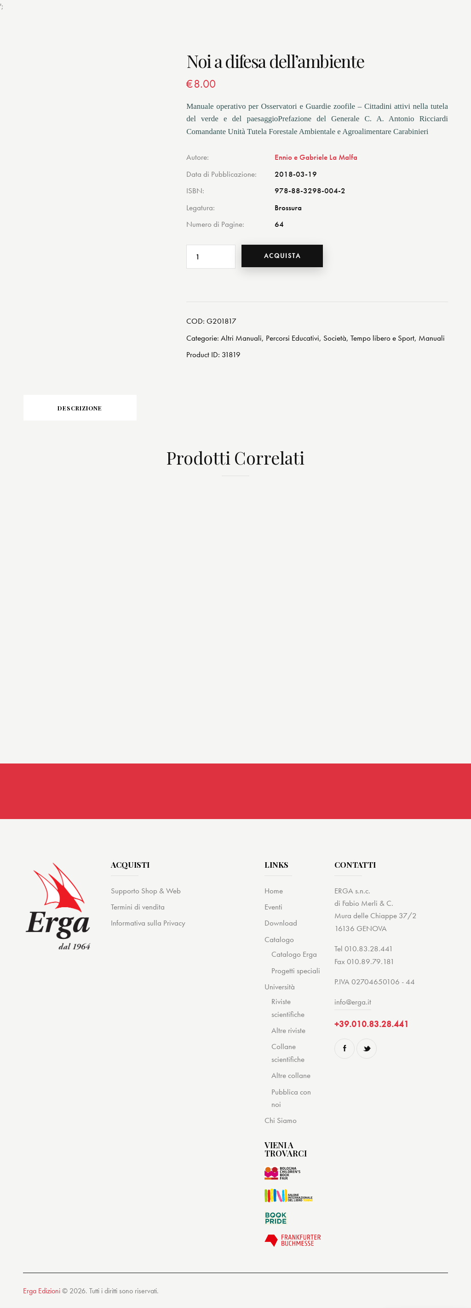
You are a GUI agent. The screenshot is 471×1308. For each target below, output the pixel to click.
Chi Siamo (280, 1122)
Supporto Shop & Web (146, 892)
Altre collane (290, 1077)
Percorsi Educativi (292, 338)
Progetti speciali (295, 972)
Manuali (432, 338)
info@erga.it (352, 1004)
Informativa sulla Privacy (148, 925)
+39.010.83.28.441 (371, 1026)
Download (280, 925)
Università (279, 988)
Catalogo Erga (294, 956)
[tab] (87, 408)
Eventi (273, 909)
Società (334, 338)
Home (273, 892)
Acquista (283, 256)
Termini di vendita (138, 909)
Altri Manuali (241, 338)
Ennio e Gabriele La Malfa (316, 157)
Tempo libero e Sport (382, 338)
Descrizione (87, 409)
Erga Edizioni (41, 1292)
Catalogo (279, 941)
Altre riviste (288, 1032)
